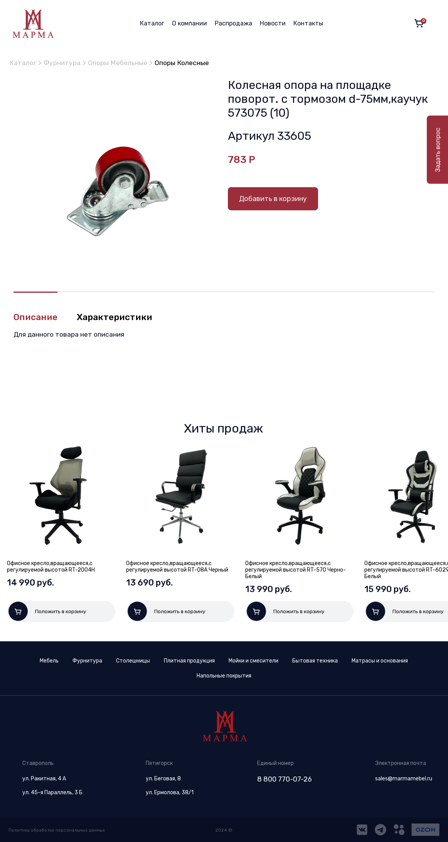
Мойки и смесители (253, 660)
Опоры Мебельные (120, 63)
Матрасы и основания (380, 660)
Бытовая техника (315, 660)
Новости (273, 23)
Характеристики (118, 317)
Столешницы (133, 660)
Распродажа (233, 23)
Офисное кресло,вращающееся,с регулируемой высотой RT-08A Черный (177, 566)
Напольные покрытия (224, 676)
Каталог (152, 23)
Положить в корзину (47, 611)
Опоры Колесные (186, 63)
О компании (189, 23)
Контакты (308, 23)
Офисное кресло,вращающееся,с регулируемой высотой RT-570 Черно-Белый (295, 570)
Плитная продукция (189, 660)
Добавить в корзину (273, 198)
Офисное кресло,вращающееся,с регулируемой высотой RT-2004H (51, 566)
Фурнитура (63, 63)
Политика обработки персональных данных (57, 830)
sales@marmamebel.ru (403, 778)
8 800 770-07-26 (284, 779)
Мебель (49, 660)
